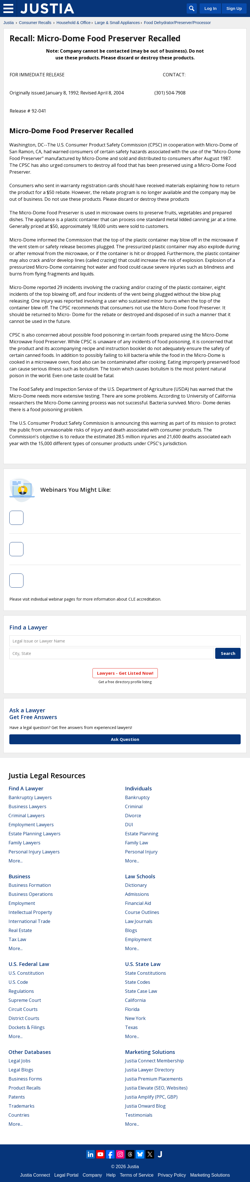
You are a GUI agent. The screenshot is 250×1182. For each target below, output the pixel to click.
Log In (210, 8)
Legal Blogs (20, 1070)
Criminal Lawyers (26, 815)
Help (111, 1175)
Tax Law (17, 939)
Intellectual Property (30, 912)
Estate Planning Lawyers (34, 834)
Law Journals (138, 921)
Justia (8, 22)
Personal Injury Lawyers (34, 852)
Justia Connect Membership (154, 1061)
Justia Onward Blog (145, 1106)
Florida (132, 1009)
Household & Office (73, 22)
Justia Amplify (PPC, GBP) (151, 1097)
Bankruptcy (137, 797)
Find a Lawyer (28, 627)
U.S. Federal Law (28, 964)
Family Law (136, 843)
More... (15, 861)
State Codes (137, 982)
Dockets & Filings (26, 1027)
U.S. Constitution (26, 973)
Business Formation (29, 885)
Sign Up (234, 8)
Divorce (133, 815)
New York (135, 1018)
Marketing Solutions (150, 1052)
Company (92, 1175)
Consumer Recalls (35, 22)
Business (19, 876)
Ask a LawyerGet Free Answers (33, 713)
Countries (18, 1115)
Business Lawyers (27, 806)
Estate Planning (141, 834)
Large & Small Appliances (117, 22)
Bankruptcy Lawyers (30, 797)
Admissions (137, 894)
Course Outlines (142, 912)
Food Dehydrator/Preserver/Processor (177, 22)
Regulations (21, 991)
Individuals (138, 788)
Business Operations (30, 894)
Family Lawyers (24, 843)
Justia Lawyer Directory (149, 1070)
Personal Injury (141, 852)
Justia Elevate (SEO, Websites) (156, 1088)
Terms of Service (137, 1175)
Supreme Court (24, 1000)
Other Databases (29, 1052)
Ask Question (125, 739)
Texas (131, 1027)
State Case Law (141, 991)
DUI (129, 824)
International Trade (29, 921)
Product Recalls (24, 1088)
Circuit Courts (23, 1009)
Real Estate (20, 930)
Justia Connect (35, 1175)
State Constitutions (145, 973)
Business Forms (25, 1079)
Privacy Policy (172, 1175)
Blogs (131, 930)
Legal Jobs (19, 1061)
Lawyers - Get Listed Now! (125, 673)
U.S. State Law (143, 964)
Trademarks (21, 1106)
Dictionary (136, 885)
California (135, 1000)
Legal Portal (66, 1175)
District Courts (23, 1018)
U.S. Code (18, 982)
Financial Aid (138, 903)
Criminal (134, 806)
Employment (21, 903)
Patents (16, 1097)
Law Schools (140, 876)
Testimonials (138, 1115)
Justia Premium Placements (154, 1079)
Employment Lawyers (31, 824)
